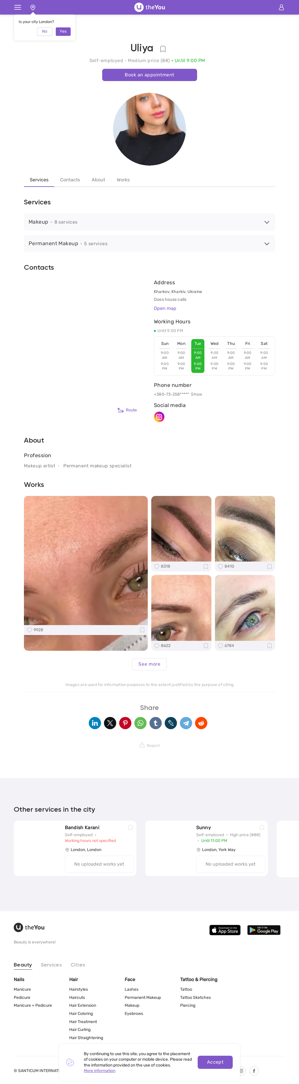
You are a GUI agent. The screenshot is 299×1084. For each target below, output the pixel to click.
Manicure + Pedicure (33, 1005)
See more (149, 664)
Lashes (131, 989)
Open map (165, 308)
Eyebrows (134, 1013)
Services (39, 180)
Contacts (70, 180)
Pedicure (22, 997)
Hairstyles (78, 989)
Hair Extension (82, 1005)
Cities (78, 965)
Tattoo (186, 989)
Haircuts (77, 997)
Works (123, 180)
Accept (215, 1062)
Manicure (22, 989)
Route (127, 410)
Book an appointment (149, 75)
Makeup (132, 1005)
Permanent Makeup (143, 997)
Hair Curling (80, 1029)
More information (99, 1070)
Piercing (187, 1005)
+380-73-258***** (171, 394)
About (98, 180)
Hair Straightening (86, 1037)
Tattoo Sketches (195, 997)
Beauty (23, 965)
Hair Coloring (81, 1013)
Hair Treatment (83, 1021)
